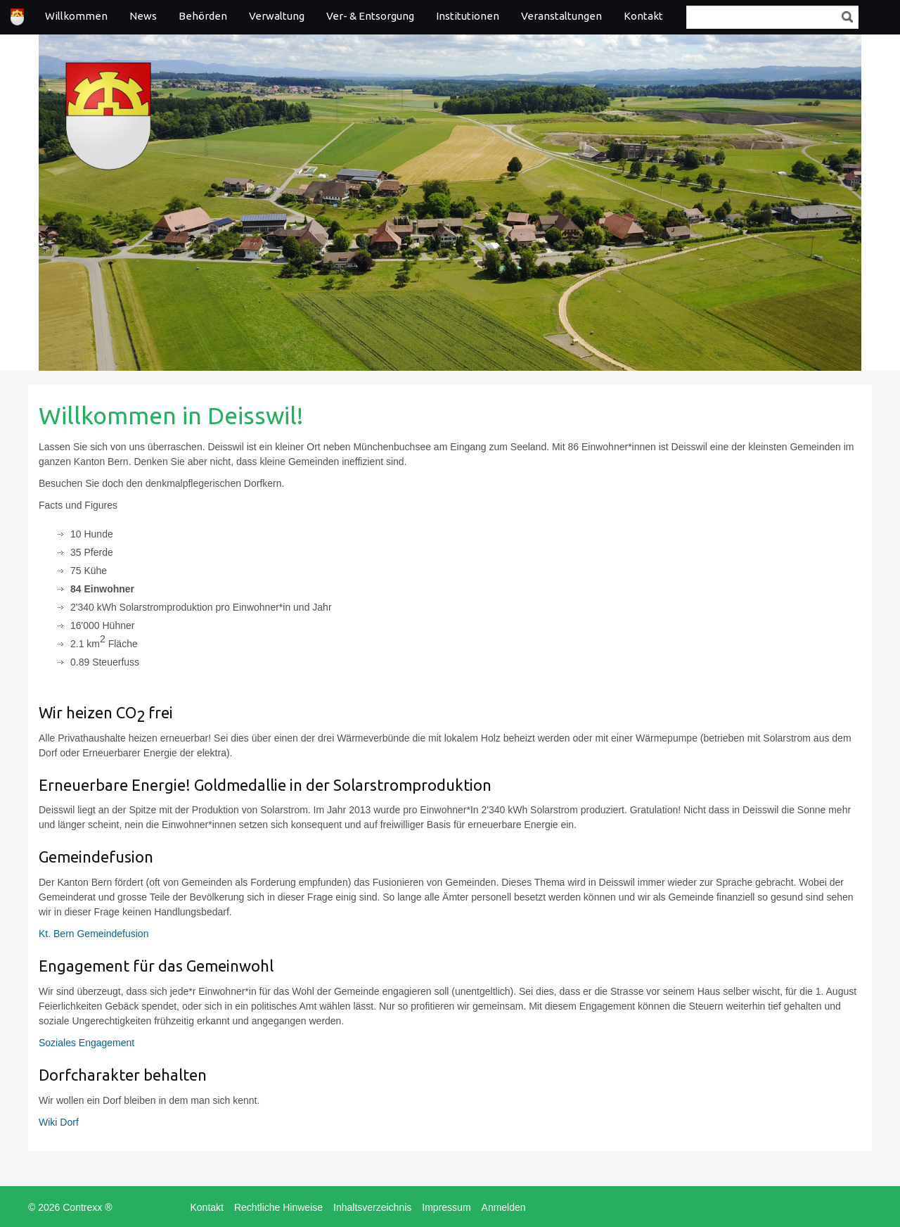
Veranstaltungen (561, 16)
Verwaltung (276, 16)
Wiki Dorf (59, 1122)
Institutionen (467, 16)
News (143, 16)
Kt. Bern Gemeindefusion (93, 933)
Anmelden (504, 1207)
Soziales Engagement (86, 1042)
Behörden (203, 16)
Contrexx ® (87, 1207)
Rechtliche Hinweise (278, 1207)
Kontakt (643, 16)
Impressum (446, 1207)
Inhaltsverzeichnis (372, 1207)
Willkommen (76, 16)
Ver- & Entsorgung (370, 16)
